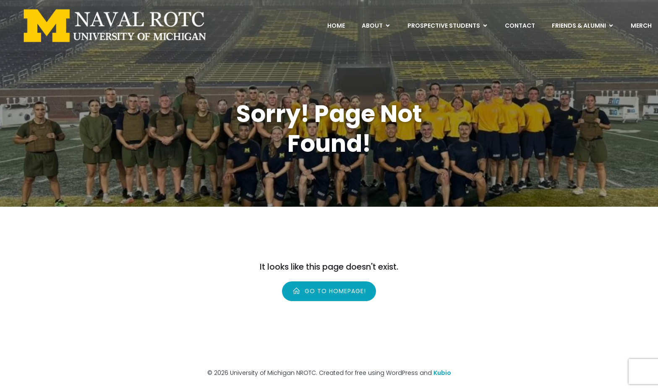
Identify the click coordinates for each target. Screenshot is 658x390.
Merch (641, 25)
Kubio (442, 373)
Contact (520, 25)
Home (336, 25)
